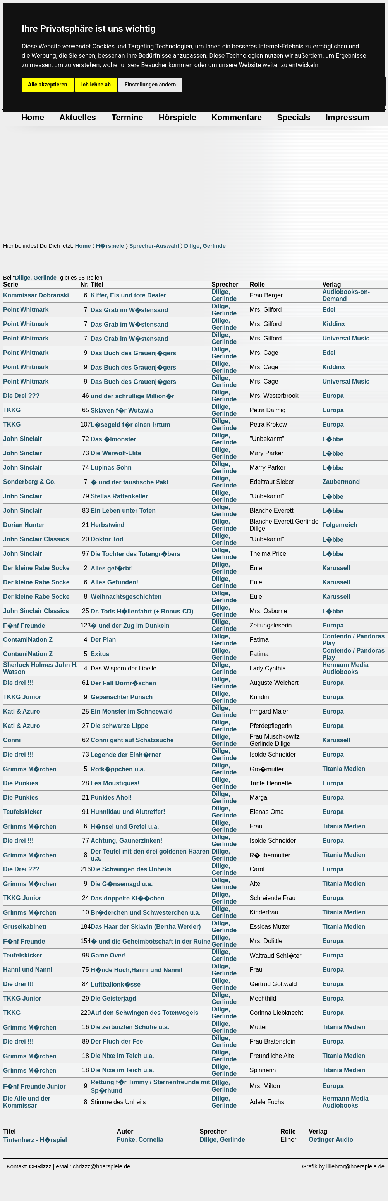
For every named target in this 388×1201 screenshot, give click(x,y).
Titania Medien (343, 769)
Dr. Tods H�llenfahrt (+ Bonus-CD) (142, 611)
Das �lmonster (113, 439)
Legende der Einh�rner (126, 755)
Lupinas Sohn (111, 467)
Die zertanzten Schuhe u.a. (130, 1027)
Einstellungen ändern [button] (150, 84)
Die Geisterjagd (113, 998)
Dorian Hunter (24, 525)
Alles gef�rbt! (112, 568)
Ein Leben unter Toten (123, 510)
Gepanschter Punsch (122, 697)
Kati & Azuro (21, 711)
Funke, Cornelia (140, 1139)
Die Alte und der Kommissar (26, 1102)
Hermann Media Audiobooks (345, 668)
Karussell (336, 568)
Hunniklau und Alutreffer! (128, 812)
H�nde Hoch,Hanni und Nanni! (136, 970)
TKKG (12, 410)
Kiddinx (333, 324)
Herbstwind (107, 525)
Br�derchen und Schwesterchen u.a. (146, 912)
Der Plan (103, 639)
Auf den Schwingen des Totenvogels (144, 1012)
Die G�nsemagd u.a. (122, 884)
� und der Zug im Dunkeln (130, 625)
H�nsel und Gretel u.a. (125, 826)
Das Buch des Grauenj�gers (133, 353)
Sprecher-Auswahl (154, 246)
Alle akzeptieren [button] (47, 84)
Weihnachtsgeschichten (126, 596)
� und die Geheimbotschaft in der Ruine (150, 941)
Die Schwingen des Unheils (131, 869)
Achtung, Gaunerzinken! (126, 840)
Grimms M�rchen (30, 769)
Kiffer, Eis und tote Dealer (128, 295)
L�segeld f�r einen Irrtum (130, 425)
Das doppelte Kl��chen (127, 898)
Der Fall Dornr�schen (123, 683)
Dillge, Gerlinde (205, 246)
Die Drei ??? (21, 395)
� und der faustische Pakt (129, 482)
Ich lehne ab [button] (96, 84)
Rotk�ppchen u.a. (118, 769)
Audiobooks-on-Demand (346, 295)
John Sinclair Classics (36, 539)
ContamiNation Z (28, 639)
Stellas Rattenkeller (119, 496)
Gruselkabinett (24, 926)
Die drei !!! (18, 682)
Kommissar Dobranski (36, 295)
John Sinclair (22, 438)
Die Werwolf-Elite (116, 453)
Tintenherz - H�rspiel (35, 1140)
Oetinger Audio (331, 1139)
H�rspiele (110, 246)
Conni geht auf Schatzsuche (132, 740)
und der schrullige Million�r (132, 396)
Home (83, 246)
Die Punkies (20, 783)
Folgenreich (339, 525)
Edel (328, 309)
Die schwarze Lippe (119, 725)
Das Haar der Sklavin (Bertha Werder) (146, 926)
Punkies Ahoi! (111, 797)
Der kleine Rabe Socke (36, 568)
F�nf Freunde (24, 625)
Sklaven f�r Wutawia (122, 410)
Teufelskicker (22, 812)
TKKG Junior (22, 697)
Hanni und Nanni (27, 969)
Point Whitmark (25, 309)
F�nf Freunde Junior (34, 1086)
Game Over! (108, 955)
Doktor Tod (107, 539)
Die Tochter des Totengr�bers (135, 554)
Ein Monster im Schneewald (132, 711)
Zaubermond (341, 482)
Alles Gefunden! (114, 582)
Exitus (100, 654)
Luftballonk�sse (116, 984)
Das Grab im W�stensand (129, 310)
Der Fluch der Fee (117, 1041)
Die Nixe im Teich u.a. (122, 1055)
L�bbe (332, 439)
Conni (12, 740)
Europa (332, 395)
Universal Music (345, 338)
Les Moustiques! (115, 783)
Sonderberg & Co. (29, 482)
